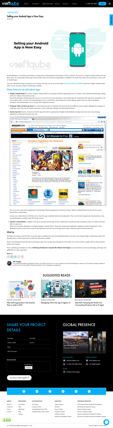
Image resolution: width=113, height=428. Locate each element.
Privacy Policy (102, 425)
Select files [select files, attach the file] (28, 367)
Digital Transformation (47, 4)
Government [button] (36, 4)
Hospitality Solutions (60, 411)
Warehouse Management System (63, 416)
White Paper (21, 409)
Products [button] (27, 4)
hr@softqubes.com (94, 360)
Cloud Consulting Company (84, 409)
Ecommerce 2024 (36, 407)
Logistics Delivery (59, 404)
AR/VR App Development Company (86, 407)
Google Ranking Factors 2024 (39, 409)
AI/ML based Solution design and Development (89, 404)
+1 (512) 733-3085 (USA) (74, 364)
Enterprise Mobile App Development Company (89, 414)
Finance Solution (59, 409)
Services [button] (58, 4)
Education (57, 407)
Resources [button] (66, 4)
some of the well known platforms (73, 83)
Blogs (19, 411)
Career (102, 4)
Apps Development (13, 12)
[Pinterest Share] (22, 256)
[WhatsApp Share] (18, 256)
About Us (9, 404)
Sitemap (20, 414)
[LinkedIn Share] (15, 256)
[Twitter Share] (11, 256)
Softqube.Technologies (73, 372)
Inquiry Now (111, 20)
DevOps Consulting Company (84, 411)
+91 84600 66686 (94, 364)
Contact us (74, 4)
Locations (9, 411)
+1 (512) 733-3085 (91, 4)
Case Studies (21, 404)
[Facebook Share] (8, 256)
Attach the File (11, 360)
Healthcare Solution (60, 414)
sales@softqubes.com (72, 360)
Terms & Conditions (93, 425)
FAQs (19, 407)
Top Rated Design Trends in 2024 (40, 411)
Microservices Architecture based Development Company (91, 416)
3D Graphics (35, 404)
